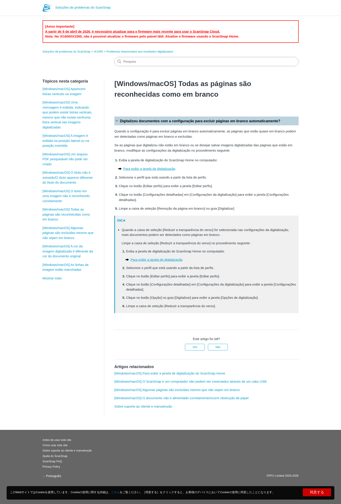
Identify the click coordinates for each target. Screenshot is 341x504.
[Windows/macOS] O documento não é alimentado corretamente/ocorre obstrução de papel (181, 398)
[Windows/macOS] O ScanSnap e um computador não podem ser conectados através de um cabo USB (190, 381)
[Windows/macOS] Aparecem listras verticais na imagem (64, 91)
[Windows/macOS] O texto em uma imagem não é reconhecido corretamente (66, 196)
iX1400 (98, 51)
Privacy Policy (51, 466)
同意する (317, 492)
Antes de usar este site (57, 440)
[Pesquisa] (206, 61)
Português (52, 476)
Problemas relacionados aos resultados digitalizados (139, 51)
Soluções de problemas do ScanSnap (67, 51)
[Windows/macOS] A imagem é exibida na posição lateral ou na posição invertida (66, 140)
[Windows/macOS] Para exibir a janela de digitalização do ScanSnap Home (169, 373)
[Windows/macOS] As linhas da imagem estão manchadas (66, 267)
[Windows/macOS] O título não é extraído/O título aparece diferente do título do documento (68, 177)
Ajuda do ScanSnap (55, 456)
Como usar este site (55, 445)
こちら (115, 492)
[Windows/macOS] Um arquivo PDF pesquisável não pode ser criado (65, 159)
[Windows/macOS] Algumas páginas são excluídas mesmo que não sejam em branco (68, 233)
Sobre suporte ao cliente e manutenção (143, 406)
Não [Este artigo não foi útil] (217, 347)
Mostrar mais (52, 278)
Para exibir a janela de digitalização (149, 169)
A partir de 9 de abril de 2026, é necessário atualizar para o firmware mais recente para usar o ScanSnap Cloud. (132, 31)
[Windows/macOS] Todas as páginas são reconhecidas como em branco (66, 214)
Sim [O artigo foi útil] (195, 347)
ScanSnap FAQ (52, 461)
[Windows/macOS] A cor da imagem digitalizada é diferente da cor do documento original (68, 251)
